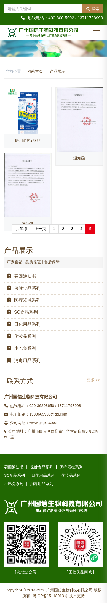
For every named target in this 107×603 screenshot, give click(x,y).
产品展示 (57, 71)
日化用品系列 (22, 324)
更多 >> (93, 380)
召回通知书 (20, 276)
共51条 (22, 228)
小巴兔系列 (20, 348)
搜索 (92, 9)
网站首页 (35, 71)
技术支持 (77, 596)
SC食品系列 (21, 312)
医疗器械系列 (22, 300)
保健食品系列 (22, 288)
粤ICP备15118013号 (50, 596)
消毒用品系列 (22, 360)
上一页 (40, 228)
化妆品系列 (20, 336)
